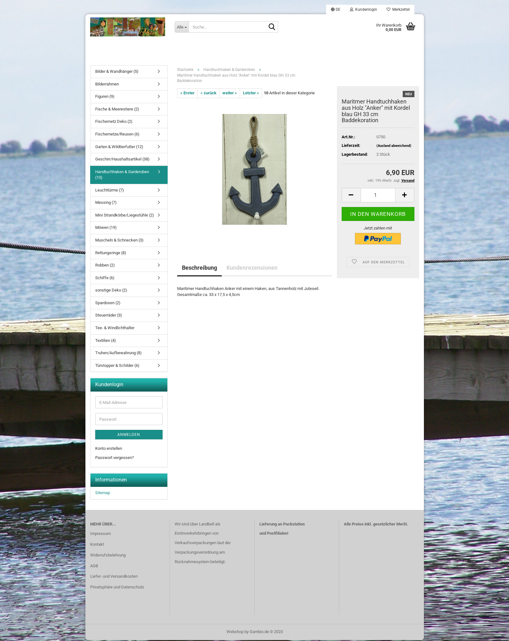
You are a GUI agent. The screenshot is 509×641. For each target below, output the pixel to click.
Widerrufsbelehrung (108, 556)
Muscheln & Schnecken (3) (119, 241)
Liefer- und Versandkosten (114, 577)
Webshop (235, 632)
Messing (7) (106, 203)
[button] (335, 9)
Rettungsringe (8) (110, 253)
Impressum (100, 534)
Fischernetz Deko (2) (114, 122)
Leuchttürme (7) (109, 191)
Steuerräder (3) (108, 316)
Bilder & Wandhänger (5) (117, 72)
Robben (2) (105, 266)
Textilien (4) (105, 341)
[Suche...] (182, 27)
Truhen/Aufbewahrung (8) (118, 354)
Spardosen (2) (108, 304)
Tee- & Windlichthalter (114, 329)
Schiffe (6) (105, 279)
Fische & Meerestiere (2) (117, 110)
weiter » (229, 94)
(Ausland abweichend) (393, 147)
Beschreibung (199, 269)
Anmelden (128, 436)
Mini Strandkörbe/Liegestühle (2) (124, 216)
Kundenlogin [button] (363, 9)
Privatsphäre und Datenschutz (117, 588)
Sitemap (102, 494)
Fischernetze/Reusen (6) (117, 135)
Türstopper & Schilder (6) (117, 366)
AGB (94, 566)
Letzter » (251, 94)
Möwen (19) (106, 228)
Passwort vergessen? (114, 458)
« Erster (187, 94)
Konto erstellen (108, 449)
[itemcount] (378, 196)
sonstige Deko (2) (111, 291)
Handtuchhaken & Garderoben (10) (122, 176)
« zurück (208, 94)
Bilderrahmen (107, 85)
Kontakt (97, 545)
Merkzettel (398, 9)
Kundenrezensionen (252, 269)
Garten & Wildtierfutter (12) (119, 147)
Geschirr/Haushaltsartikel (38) (122, 160)
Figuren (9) (105, 97)
